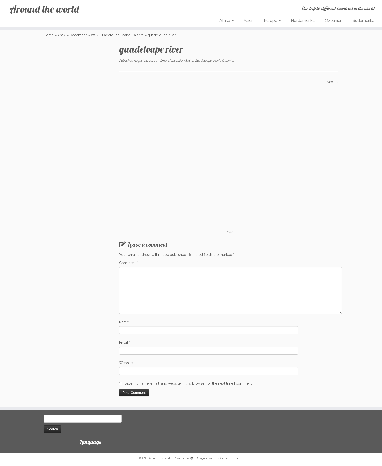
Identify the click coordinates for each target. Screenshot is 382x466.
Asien (249, 20)
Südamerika (363, 20)
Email (124, 342)
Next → (332, 82)
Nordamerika (303, 20)
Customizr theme (231, 458)
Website (126, 363)
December (78, 35)
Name (125, 322)
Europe (272, 20)
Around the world (44, 9)
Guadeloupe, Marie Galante (121, 35)
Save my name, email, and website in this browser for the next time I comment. (188, 383)
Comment (128, 263)
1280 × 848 (182, 61)
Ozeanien (333, 20)
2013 (62, 35)
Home (49, 35)
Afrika (226, 20)
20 (93, 35)
